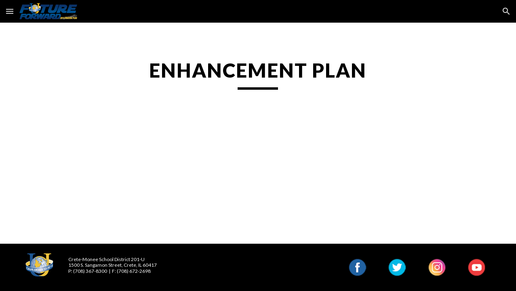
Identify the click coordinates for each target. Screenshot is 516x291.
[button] (9, 11)
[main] (258, 74)
